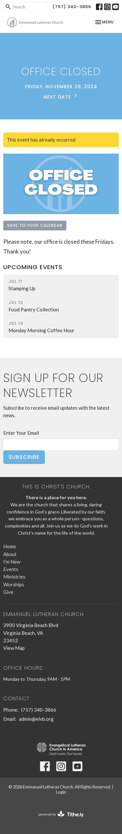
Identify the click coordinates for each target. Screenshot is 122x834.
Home (9, 546)
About (10, 554)
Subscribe (24, 457)
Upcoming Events (32, 267)
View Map (14, 648)
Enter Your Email (21, 433)
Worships (13, 584)
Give (8, 592)
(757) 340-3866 (71, 7)
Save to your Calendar (34, 225)
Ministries (14, 577)
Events (10, 569)
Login (61, 792)
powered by (61, 814)
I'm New (11, 562)
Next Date (61, 96)
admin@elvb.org (36, 719)
